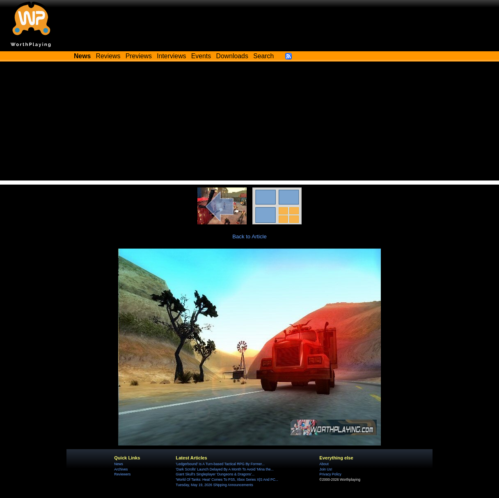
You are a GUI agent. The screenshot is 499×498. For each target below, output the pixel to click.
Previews (139, 56)
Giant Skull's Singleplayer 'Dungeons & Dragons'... (215, 474)
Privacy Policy (330, 474)
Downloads (232, 56)
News (118, 464)
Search (263, 56)
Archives (121, 469)
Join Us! (325, 469)
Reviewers (122, 474)
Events (201, 56)
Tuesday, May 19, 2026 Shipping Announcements (214, 485)
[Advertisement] (249, 123)
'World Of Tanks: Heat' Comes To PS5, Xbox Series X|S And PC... (227, 479)
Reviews (108, 56)
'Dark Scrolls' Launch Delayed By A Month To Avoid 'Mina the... (224, 469)
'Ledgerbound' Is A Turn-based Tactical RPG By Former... (220, 464)
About (323, 464)
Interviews (171, 56)
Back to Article (249, 236)
